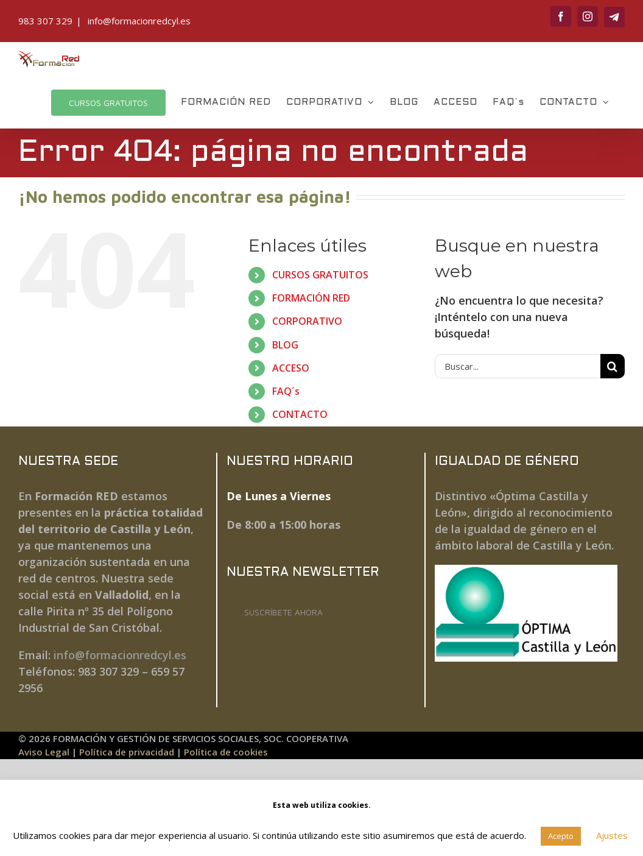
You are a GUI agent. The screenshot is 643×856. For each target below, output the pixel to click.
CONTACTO (300, 414)
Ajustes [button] (612, 835)
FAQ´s (286, 391)
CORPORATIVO (307, 321)
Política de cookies (226, 752)
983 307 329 (45, 21)
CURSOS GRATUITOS (320, 274)
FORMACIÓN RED (311, 298)
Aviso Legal (43, 752)
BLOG (285, 345)
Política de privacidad (126, 752)
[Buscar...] (517, 366)
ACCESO (290, 368)
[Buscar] (612, 366)
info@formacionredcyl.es (138, 21)
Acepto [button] (561, 835)
